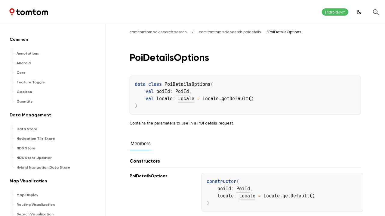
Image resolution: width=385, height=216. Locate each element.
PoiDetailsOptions (188, 84)
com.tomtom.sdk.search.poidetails (230, 32)
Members (141, 143)
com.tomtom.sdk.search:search (158, 32)
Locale (186, 99)
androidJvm (335, 12)
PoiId (182, 91)
